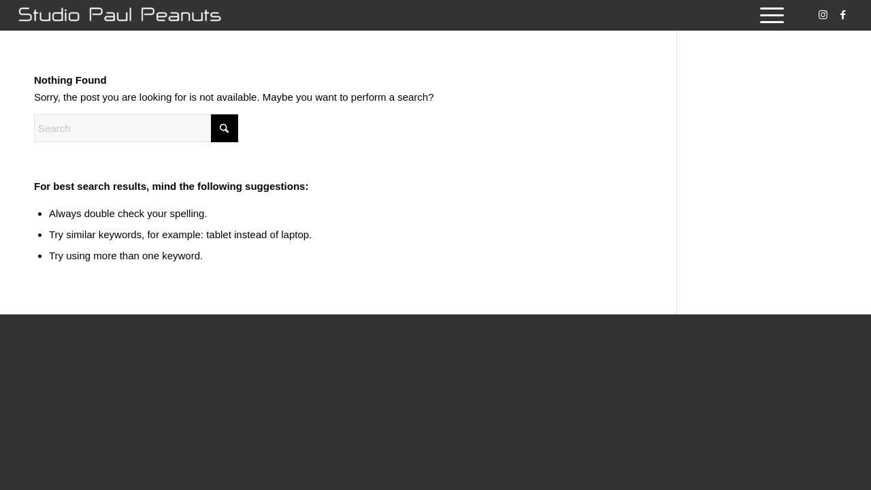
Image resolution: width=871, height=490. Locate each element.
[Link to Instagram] (822, 15)
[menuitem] (767, 15)
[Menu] (767, 15)
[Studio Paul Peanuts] (120, 15)
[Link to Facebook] (843, 15)
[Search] (136, 128)
